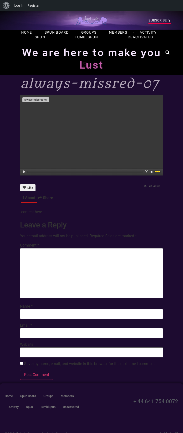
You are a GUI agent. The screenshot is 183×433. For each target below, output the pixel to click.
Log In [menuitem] (19, 5)
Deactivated (140, 37)
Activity (148, 32)
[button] (167, 52)
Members (118, 32)
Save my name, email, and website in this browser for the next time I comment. (90, 364)
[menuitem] (6, 5)
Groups (89, 32)
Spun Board (57, 32)
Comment (29, 245)
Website (26, 344)
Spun (40, 37)
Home (26, 32)
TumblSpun (86, 37)
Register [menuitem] (33, 5)
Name (26, 306)
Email (26, 325)
